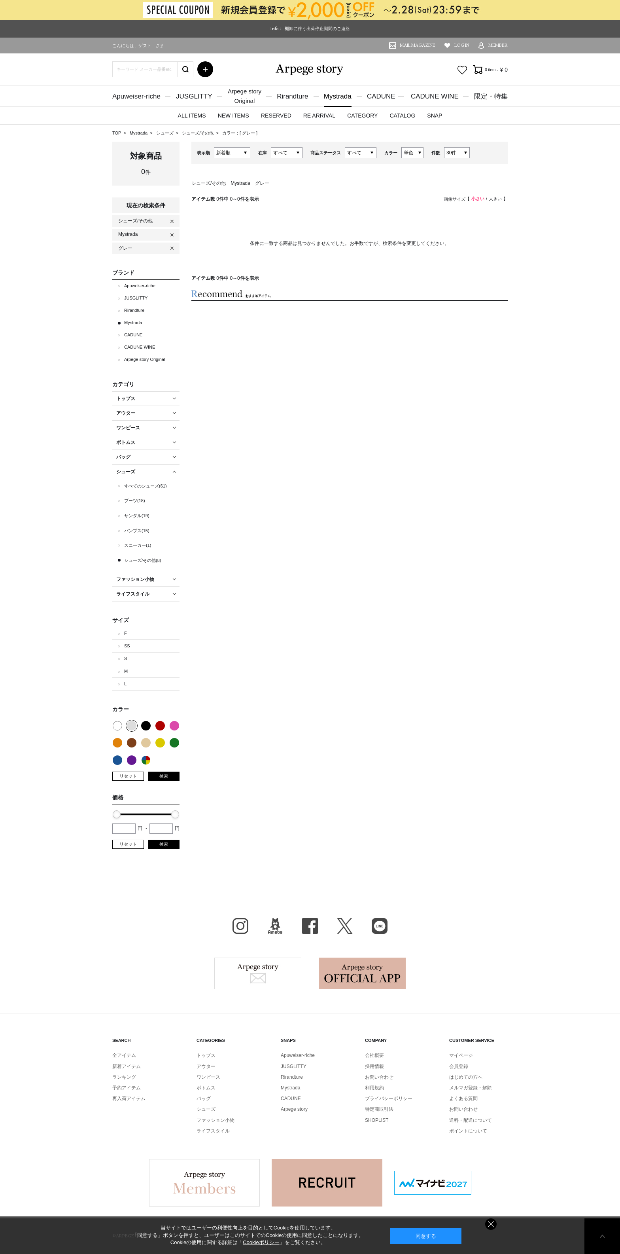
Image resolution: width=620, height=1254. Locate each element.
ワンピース (208, 1077)
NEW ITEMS (233, 115)
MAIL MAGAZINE (417, 45)
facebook (310, 926)
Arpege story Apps (362, 973)
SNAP (434, 115)
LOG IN (461, 45)
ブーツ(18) (134, 500)
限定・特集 (491, 96)
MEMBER (498, 45)
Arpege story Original (144, 359)
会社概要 (374, 1055)
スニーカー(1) (137, 545)
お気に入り (462, 70)
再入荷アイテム (129, 1098)
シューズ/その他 (198, 133)
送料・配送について (470, 1120)
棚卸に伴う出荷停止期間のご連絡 (317, 28)
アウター (206, 1066)
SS (127, 645)
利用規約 (374, 1088)
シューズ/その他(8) (142, 560)
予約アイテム (126, 1088)
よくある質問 (463, 1098)
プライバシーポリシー (388, 1098)
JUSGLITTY (194, 96)
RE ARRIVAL (319, 115)
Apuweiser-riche (136, 96)
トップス (206, 1055)
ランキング (124, 1077)
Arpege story (257, 973)
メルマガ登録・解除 (470, 1088)
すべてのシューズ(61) (145, 486)
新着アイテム (126, 1066)
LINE (380, 926)
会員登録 (458, 1066)
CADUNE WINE (435, 96)
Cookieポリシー (261, 1242)
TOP (116, 133)
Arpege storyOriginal (244, 96)
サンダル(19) (136, 515)
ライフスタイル (213, 1131)
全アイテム (124, 1055)
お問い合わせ (379, 1077)
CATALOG (402, 115)
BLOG (275, 926)
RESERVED (276, 115)
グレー (249, 133)
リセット (128, 776)
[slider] (117, 814)
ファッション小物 (215, 1120)
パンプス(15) (136, 530)
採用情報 (374, 1066)
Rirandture (292, 96)
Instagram (240, 926)
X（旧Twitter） (345, 926)
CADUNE (381, 96)
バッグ (204, 1098)
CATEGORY (362, 115)
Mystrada (338, 96)
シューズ (165, 133)
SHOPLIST (376, 1120)
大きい (495, 198)
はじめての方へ (465, 1077)
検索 (163, 776)
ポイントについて (468, 1131)
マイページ (461, 1055)
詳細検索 (205, 69)
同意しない (491, 1224)
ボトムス (206, 1088)
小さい (477, 198)
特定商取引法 (379, 1109)
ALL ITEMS (192, 115)
